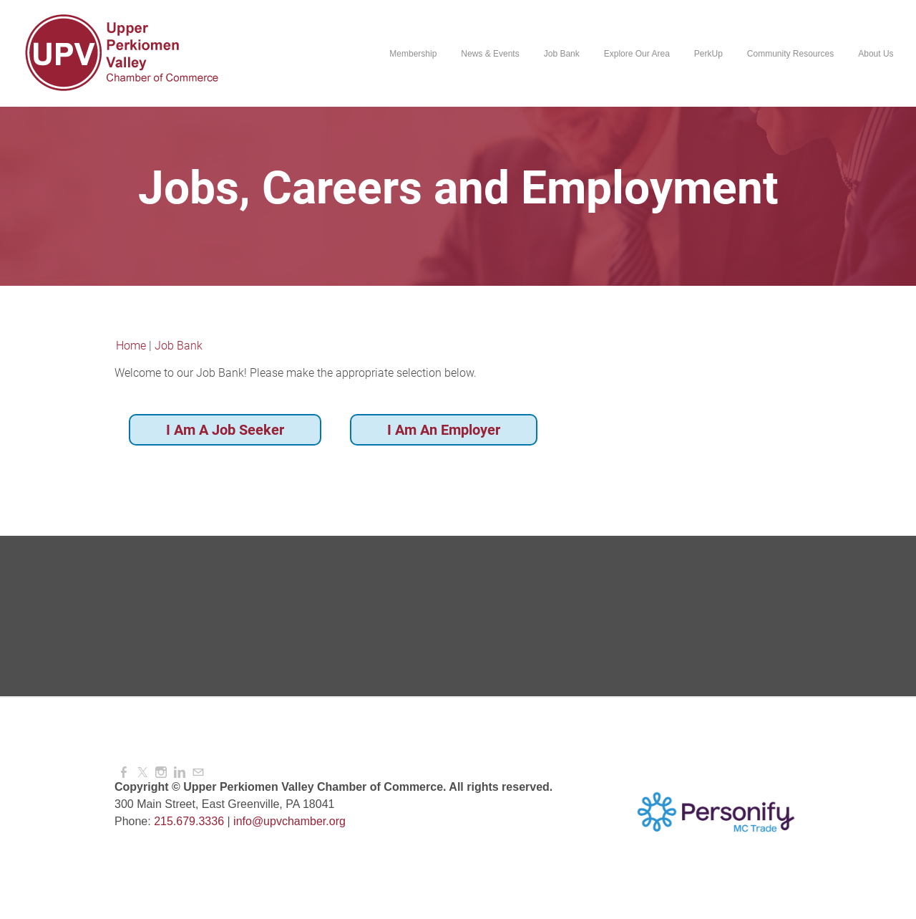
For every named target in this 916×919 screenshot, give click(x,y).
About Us (875, 54)
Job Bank (561, 54)
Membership (413, 54)
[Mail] (198, 772)
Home (131, 345)
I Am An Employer (443, 429)
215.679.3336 (189, 821)
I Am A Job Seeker (225, 429)
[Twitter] (142, 772)
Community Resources (789, 54)
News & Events (490, 54)
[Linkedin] (179, 772)
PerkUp (707, 54)
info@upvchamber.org (289, 821)
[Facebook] (124, 772)
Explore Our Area (636, 54)
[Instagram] (161, 772)
